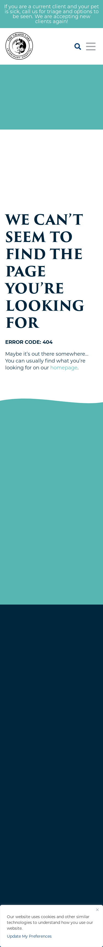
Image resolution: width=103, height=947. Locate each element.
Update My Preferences (29, 936)
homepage (63, 368)
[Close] (97, 909)
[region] (51, 926)
